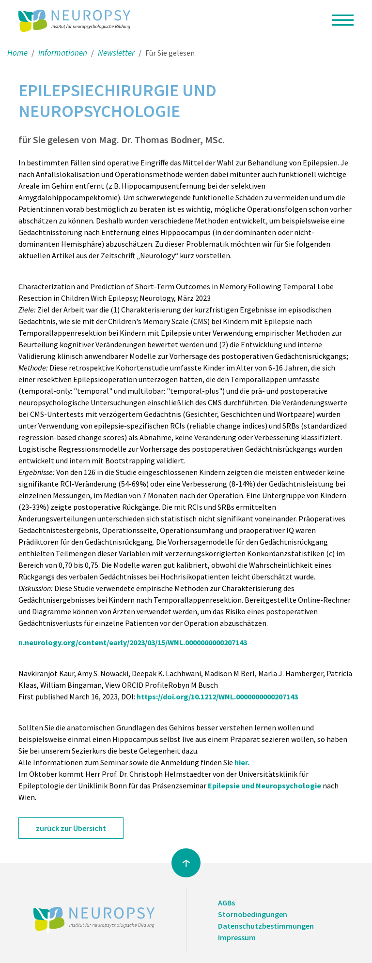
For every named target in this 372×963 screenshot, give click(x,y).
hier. (241, 762)
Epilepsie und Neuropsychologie (264, 785)
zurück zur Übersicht (71, 828)
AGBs (226, 902)
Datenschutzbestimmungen (266, 926)
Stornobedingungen (252, 914)
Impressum (237, 937)
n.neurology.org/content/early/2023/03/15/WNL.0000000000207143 (132, 642)
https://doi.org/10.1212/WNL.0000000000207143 (217, 696)
